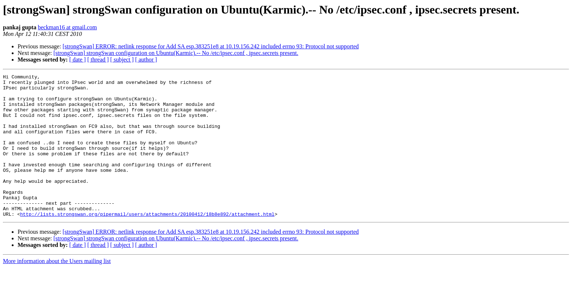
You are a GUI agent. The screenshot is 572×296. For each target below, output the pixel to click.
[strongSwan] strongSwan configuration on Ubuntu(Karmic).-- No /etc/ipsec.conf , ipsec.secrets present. (175, 53)
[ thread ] (98, 59)
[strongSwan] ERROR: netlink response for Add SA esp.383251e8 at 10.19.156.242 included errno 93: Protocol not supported (211, 46)
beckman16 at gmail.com (67, 27)
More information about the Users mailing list (57, 289)
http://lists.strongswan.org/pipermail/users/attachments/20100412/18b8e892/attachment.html (147, 242)
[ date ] (77, 59)
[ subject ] (122, 59)
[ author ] (146, 59)
